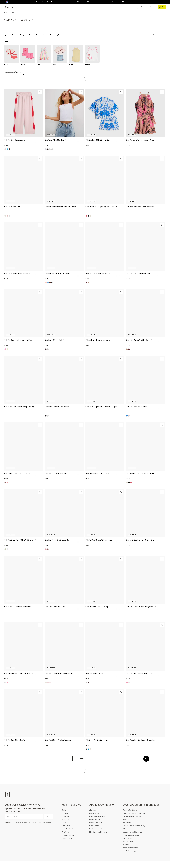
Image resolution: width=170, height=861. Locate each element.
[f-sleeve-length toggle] (55, 35)
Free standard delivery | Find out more (48, 2)
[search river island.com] (131, 7)
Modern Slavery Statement (132, 832)
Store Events (94, 826)
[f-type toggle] (7, 35)
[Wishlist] (40, 92)
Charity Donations (95, 823)
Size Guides (66, 816)
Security (126, 819)
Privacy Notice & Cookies (132, 816)
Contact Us (66, 826)
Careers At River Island (97, 816)
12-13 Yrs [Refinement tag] (19, 73)
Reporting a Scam (68, 835)
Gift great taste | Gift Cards (85, 2)
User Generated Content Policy (134, 826)
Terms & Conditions (130, 810)
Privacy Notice (9, 824)
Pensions (126, 844)
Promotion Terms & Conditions (134, 813)
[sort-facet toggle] (159, 34)
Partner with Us (94, 819)
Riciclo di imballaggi (129, 851)
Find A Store (66, 832)
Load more (84, 758)
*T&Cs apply (8, 822)
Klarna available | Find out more (122, 2)
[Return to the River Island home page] (11, 7)
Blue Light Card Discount (98, 832)
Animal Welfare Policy (130, 848)
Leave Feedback (67, 829)
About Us (92, 810)
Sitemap (126, 829)
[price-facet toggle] (66, 35)
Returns (65, 813)
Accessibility (127, 823)
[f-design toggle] (23, 35)
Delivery (64, 810)
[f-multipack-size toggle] (42, 35)
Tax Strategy (127, 838)
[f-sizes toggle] (31, 35)
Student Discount (95, 829)
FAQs (64, 823)
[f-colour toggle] (15, 35)
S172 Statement (129, 841)
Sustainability (94, 813)
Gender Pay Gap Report (131, 835)
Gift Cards (65, 819)
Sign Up (48, 816)
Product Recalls (67, 838)
